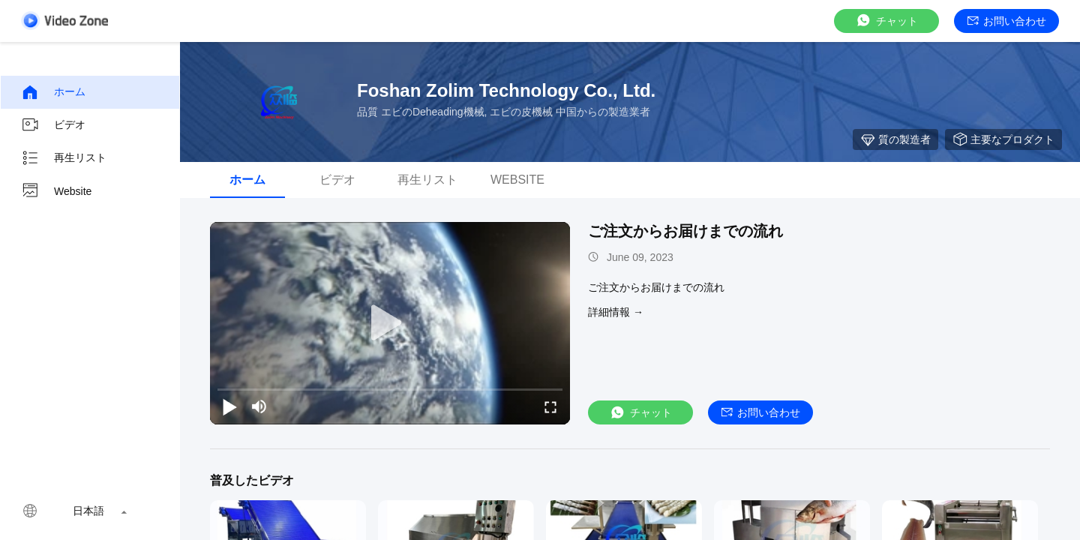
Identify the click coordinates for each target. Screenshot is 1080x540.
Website (56, 191)
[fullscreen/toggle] (551, 406)
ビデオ (53, 125)
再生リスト (63, 158)
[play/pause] (229, 406)
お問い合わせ (1007, 21)
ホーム (53, 92)
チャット (886, 20)
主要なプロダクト (1003, 139)
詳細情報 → (616, 312)
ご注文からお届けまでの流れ (685, 231)
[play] (390, 323)
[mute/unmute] (259, 406)
